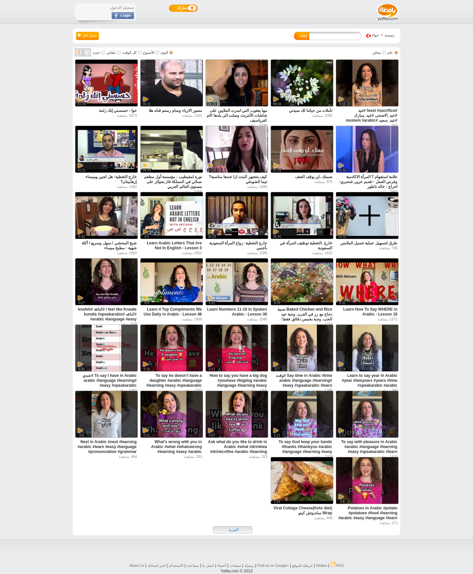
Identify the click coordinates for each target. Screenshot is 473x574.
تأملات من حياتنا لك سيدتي (310, 110)
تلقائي (111, 52)
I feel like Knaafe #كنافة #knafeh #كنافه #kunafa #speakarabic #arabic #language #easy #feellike (107, 316)
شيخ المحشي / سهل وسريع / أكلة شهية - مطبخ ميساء (109, 245)
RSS (337, 565)
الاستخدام (176, 565)
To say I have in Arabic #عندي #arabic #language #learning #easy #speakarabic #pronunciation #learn (110, 383)
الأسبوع (148, 52)
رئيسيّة (249, 565)
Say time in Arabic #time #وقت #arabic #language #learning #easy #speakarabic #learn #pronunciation (304, 383)
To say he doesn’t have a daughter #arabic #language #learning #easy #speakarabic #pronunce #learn (174, 383)
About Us (136, 565)
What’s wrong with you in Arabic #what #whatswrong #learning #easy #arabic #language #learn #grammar (176, 449)
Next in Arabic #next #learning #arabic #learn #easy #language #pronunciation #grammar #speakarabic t (107, 449)
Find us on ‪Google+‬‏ (273, 565)
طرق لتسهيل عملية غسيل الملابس (368, 243)
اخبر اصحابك (156, 565)
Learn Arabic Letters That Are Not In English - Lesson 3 (174, 245)
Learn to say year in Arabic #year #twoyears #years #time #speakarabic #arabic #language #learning (369, 383)
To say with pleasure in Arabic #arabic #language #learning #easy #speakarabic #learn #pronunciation (369, 449)
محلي (376, 52)
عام (390, 52)
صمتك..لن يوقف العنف (313, 176)
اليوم (164, 52)
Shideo (321, 565)
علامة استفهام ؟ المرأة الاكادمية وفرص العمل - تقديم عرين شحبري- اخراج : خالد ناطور (368, 181)
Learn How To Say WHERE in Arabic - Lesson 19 (370, 312)
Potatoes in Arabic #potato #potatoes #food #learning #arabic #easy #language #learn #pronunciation (367, 515)
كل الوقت (129, 52)
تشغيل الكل (87, 35)
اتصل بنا (208, 565)
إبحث (303, 35)
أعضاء (221, 565)
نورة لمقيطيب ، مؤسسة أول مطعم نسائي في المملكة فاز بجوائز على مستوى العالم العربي (173, 181)
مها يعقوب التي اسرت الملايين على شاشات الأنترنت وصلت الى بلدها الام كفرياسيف (237, 115)
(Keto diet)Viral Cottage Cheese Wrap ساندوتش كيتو (303, 510)
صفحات (235, 565)
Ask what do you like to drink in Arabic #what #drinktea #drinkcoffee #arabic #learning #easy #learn (237, 449)
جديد (96, 52)
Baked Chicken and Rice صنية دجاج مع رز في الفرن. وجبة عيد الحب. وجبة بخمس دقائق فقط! (304, 314)
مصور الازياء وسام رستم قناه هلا (175, 110)
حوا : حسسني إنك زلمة (118, 110)
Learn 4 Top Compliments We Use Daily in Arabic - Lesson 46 (172, 312)
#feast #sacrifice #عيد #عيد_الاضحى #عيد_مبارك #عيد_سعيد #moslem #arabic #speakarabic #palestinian (371, 118)
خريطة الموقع (302, 565)
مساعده (192, 565)
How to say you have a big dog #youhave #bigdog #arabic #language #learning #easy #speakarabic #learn (238, 383)
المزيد (233, 529)
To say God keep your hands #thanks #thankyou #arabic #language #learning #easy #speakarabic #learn (305, 449)
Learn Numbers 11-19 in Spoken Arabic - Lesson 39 (237, 312)
